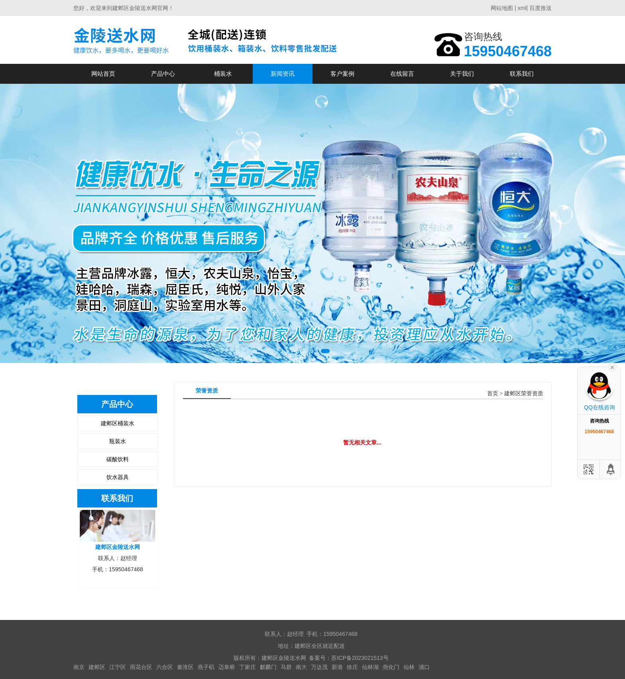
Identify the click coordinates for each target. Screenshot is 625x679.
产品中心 (163, 73)
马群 (286, 667)
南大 (301, 667)
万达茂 (319, 667)
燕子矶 (206, 667)
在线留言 (402, 73)
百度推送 (540, 8)
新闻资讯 (283, 73)
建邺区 (96, 667)
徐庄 (352, 667)
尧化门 (391, 667)
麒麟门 (268, 667)
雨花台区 (141, 667)
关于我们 (462, 73)
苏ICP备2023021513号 (359, 658)
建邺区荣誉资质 (523, 394)
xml (522, 8)
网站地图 (502, 8)
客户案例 (342, 73)
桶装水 (223, 73)
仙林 (409, 667)
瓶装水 (117, 441)
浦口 (424, 667)
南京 (79, 667)
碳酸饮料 (117, 459)
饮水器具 (117, 477)
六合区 (164, 667)
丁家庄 (247, 667)
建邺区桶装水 (117, 423)
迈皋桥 (226, 667)
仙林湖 (370, 667)
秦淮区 (185, 667)
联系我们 (522, 73)
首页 (492, 394)
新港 (337, 667)
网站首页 (103, 73)
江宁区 (117, 667)
